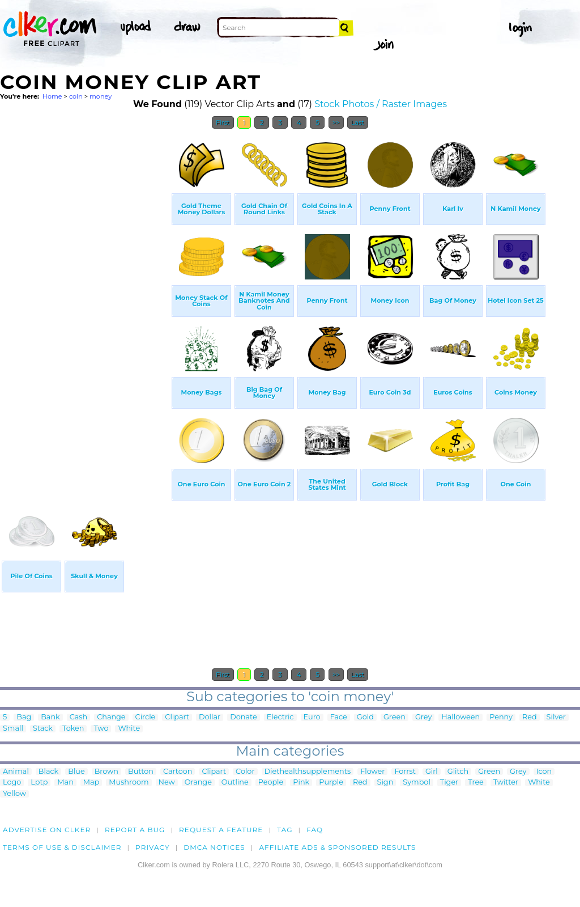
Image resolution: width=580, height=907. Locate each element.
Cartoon (178, 771)
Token (73, 728)
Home (52, 96)
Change (111, 717)
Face (338, 717)
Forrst (404, 771)
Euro (312, 717)
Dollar (209, 717)
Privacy (152, 847)
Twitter (505, 782)
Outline (235, 782)
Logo (12, 782)
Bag (23, 717)
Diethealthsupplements (308, 771)
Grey (423, 717)
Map (91, 782)
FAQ (314, 829)
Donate (243, 717)
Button (140, 771)
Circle (145, 717)
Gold (365, 717)
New (167, 782)
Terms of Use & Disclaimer (62, 847)
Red (529, 717)
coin (76, 96)
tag (284, 829)
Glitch (457, 771)
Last (357, 122)
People (271, 782)
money (100, 96)
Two (100, 728)
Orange (198, 782)
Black (48, 771)
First (223, 122)
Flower (372, 771)
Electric (280, 717)
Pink (301, 782)
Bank (50, 717)
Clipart (177, 717)
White (129, 728)
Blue (76, 771)
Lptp (39, 782)
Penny (501, 717)
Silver (556, 717)
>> (336, 122)
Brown (106, 771)
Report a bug (135, 829)
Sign (385, 782)
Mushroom (128, 782)
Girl (431, 771)
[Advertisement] (85, 305)
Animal (16, 771)
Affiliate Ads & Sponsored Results (337, 847)
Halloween (460, 717)
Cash (78, 717)
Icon (544, 771)
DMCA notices (214, 847)
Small (13, 728)
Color (245, 771)
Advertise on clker (47, 829)
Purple (331, 782)
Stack (43, 728)
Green (394, 717)
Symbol (416, 782)
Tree (476, 782)
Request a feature (221, 829)
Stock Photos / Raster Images (380, 104)
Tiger (449, 782)
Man (65, 782)
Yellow (14, 794)
